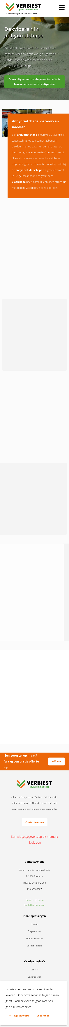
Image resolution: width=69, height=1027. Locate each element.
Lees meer (43, 1015)
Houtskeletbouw (34, 938)
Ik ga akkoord (19, 1015)
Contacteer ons (34, 822)
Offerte (56, 761)
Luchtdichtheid (34, 945)
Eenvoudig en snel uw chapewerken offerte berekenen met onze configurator (35, 81)
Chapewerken (34, 931)
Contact (34, 969)
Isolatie (34, 924)
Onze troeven (34, 976)
